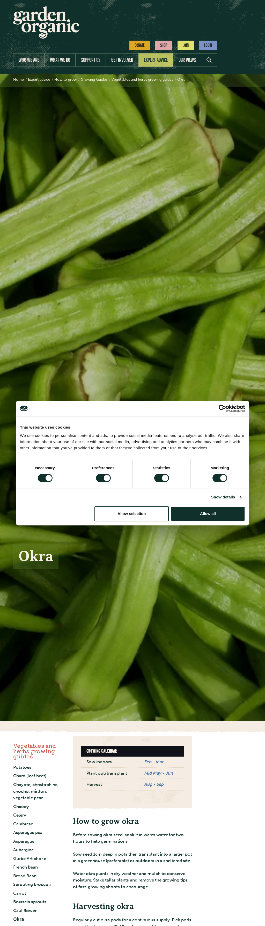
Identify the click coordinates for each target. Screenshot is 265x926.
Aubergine (23, 849)
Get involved (122, 60)
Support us (90, 60)
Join (186, 45)
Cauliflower (24, 910)
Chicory (21, 806)
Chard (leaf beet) (29, 775)
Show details (223, 497)
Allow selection (131, 513)
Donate (140, 45)
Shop (163, 45)
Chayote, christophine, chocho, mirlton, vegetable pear (35, 791)
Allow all (208, 513)
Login (208, 45)
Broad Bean (24, 875)
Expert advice (156, 60)
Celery (19, 815)
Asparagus (23, 841)
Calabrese (23, 823)
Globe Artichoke (29, 858)
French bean (25, 867)
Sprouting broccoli (32, 884)
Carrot (19, 893)
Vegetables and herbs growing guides (34, 751)
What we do (60, 60)
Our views (187, 60)
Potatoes (22, 767)
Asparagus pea (27, 832)
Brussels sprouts (29, 901)
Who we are (29, 60)
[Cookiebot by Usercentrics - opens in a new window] (222, 408)
